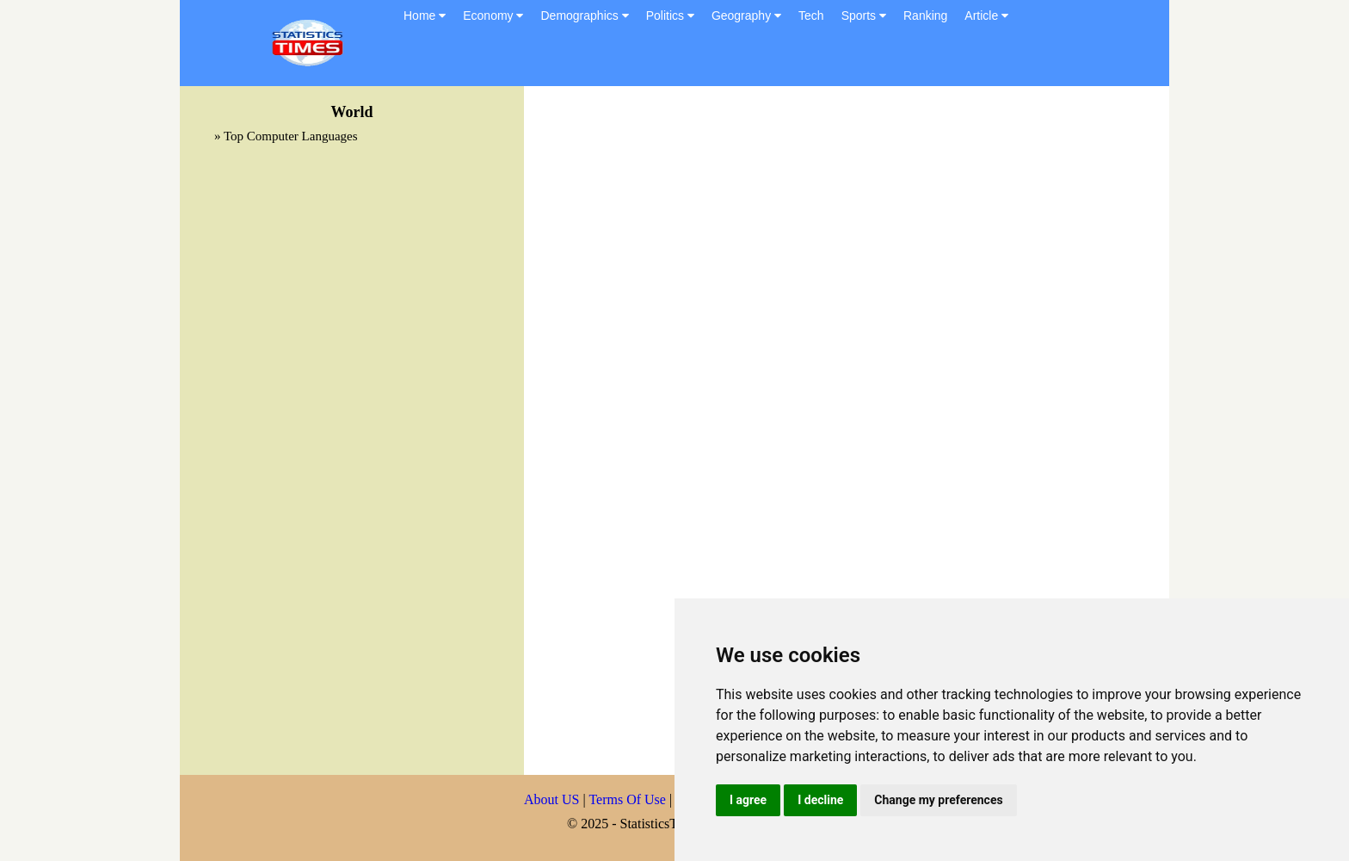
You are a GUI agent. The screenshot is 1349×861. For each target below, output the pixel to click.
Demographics (584, 15)
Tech (811, 15)
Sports (863, 15)
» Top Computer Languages (286, 136)
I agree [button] (748, 800)
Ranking (925, 15)
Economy (493, 15)
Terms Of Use (628, 799)
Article (986, 15)
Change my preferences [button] (938, 800)
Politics (670, 15)
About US (551, 799)
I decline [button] (820, 800)
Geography (746, 15)
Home (424, 15)
